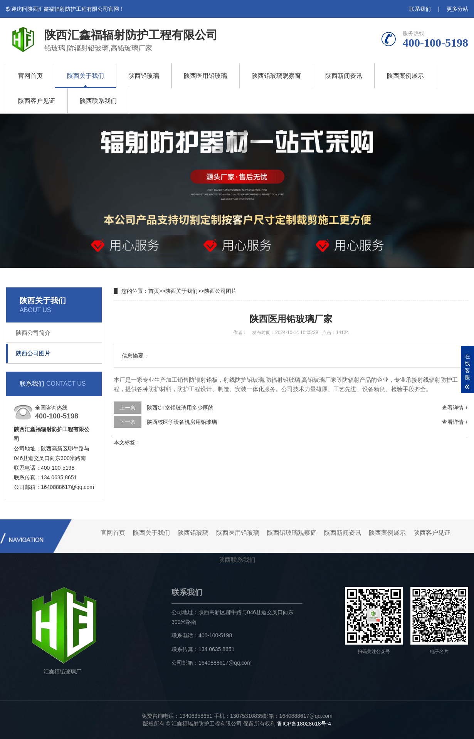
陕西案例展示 (405, 75)
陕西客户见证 (36, 100)
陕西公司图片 (33, 353)
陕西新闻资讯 (343, 75)
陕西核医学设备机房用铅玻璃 (182, 422)
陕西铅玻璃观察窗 (276, 75)
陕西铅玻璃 (143, 75)
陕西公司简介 (33, 332)
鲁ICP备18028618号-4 (304, 724)
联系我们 (420, 9)
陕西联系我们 (98, 100)
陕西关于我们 (85, 75)
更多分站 (457, 9)
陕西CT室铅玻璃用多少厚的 (180, 408)
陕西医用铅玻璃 (205, 75)
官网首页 (30, 75)
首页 (153, 291)
